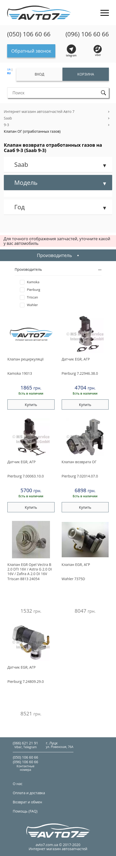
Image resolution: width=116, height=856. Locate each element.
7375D (73, 578)
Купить (31, 404)
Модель (25, 182)
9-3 (6, 124)
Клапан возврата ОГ (79, 462)
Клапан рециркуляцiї (25, 359)
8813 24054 (23, 578)
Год (19, 207)
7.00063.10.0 (25, 476)
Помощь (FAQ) (25, 811)
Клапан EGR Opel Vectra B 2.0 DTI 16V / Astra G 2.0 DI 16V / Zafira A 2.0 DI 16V (29, 569)
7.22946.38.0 (80, 373)
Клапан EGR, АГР (76, 564)
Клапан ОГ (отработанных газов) (32, 131)
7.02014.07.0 (80, 476)
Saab (8, 118)
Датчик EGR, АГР (76, 359)
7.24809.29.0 (25, 681)
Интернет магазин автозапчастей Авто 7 (39, 111)
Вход (39, 74)
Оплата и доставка (29, 792)
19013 (19, 373)
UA (9, 69)
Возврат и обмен (27, 802)
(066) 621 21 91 (25, 743)
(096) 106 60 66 (87, 34)
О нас (17, 783)
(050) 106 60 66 (28, 34)
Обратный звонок (31, 51)
